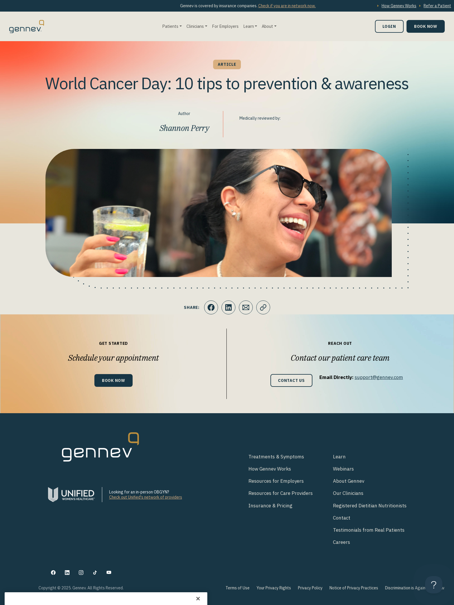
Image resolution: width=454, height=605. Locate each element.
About (267, 26)
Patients (170, 26)
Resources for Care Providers (280, 493)
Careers (341, 542)
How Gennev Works (399, 5)
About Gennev (348, 481)
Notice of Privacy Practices (353, 588)
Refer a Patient (437, 5)
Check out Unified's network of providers (145, 497)
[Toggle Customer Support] (433, 584)
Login (389, 26)
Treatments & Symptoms (276, 456)
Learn (248, 26)
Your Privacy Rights (274, 588)
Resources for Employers (276, 481)
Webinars (343, 469)
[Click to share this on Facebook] (211, 307)
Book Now (425, 26)
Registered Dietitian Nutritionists (370, 505)
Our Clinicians (348, 493)
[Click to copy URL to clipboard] (263, 307)
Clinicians (195, 26)
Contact (341, 518)
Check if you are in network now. (287, 5)
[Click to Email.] (246, 307)
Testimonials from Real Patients (368, 530)
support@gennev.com (379, 377)
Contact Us (291, 380)
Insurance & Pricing (270, 505)
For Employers (225, 26)
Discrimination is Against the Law (414, 588)
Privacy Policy (310, 588)
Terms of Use (238, 588)
